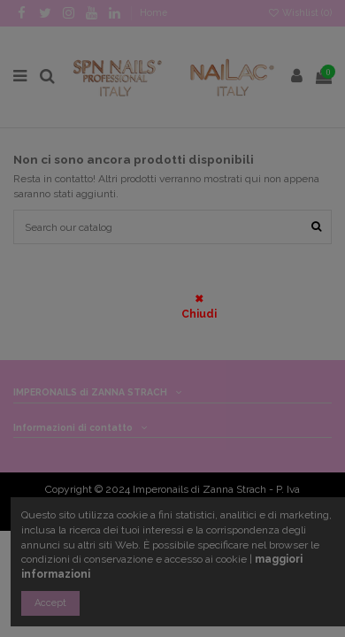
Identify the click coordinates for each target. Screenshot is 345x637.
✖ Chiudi (199, 306)
